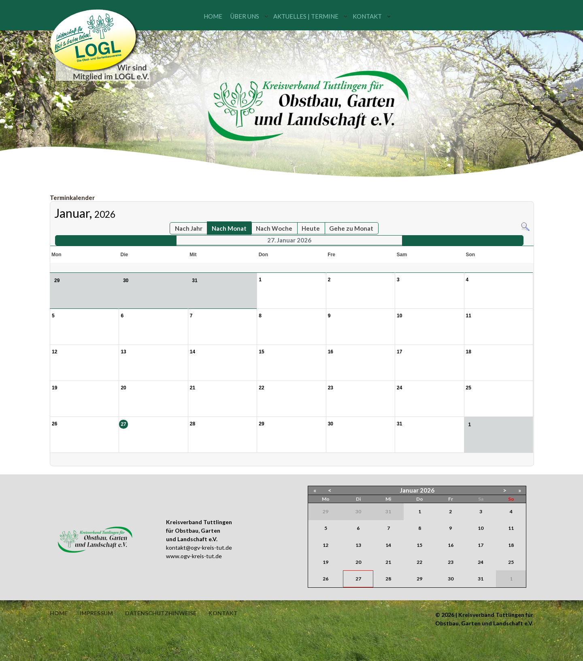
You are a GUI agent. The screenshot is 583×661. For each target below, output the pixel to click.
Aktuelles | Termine (305, 16)
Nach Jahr (188, 228)
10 (480, 528)
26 (325, 579)
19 (325, 562)
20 (358, 562)
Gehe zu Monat (351, 228)
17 (480, 545)
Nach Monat (229, 228)
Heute (311, 228)
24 (480, 562)
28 (388, 579)
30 (450, 579)
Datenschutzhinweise (160, 613)
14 (388, 545)
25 (511, 562)
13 (358, 545)
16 (450, 545)
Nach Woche (274, 228)
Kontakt (367, 16)
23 (450, 562)
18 (511, 545)
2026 (427, 490)
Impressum (96, 613)
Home (213, 16)
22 (419, 562)
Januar (409, 490)
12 (325, 545)
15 (419, 545)
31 (480, 579)
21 (388, 562)
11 (511, 528)
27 (358, 579)
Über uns (244, 16)
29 (419, 579)
